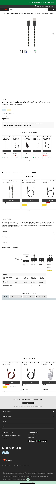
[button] (46, 9)
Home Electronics (15, 13)
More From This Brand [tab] (41, 296)
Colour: (4, 116)
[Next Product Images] (53, 33)
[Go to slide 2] (25, 51)
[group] (26, 205)
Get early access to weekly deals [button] (27, 482)
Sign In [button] (28, 403)
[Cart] (53, 9)
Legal (28, 426)
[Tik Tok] (20, 448)
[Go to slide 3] (30, 51)
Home (3, 13)
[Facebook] (3, 448)
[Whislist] (50, 9)
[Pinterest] (17, 448)
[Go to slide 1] (21, 51)
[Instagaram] (10, 448)
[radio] (4, 120)
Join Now (39, 406)
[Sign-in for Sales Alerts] (8, 113)
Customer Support (28, 411)
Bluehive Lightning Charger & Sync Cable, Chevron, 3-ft (22, 102)
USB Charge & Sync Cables (41, 13)
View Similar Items (18, 104)
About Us (28, 421)
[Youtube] (13, 448)
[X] (7, 448)
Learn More (31, 437)
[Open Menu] (2, 9)
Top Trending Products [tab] (29, 296)
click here (34, 172)
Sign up (5, 438)
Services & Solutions (28, 416)
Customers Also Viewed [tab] (16, 296)
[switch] (16, 258)
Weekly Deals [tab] (5, 296)
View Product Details (8, 104)
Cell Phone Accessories (27, 13)
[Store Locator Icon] (35, 6)
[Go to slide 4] (35, 51)
